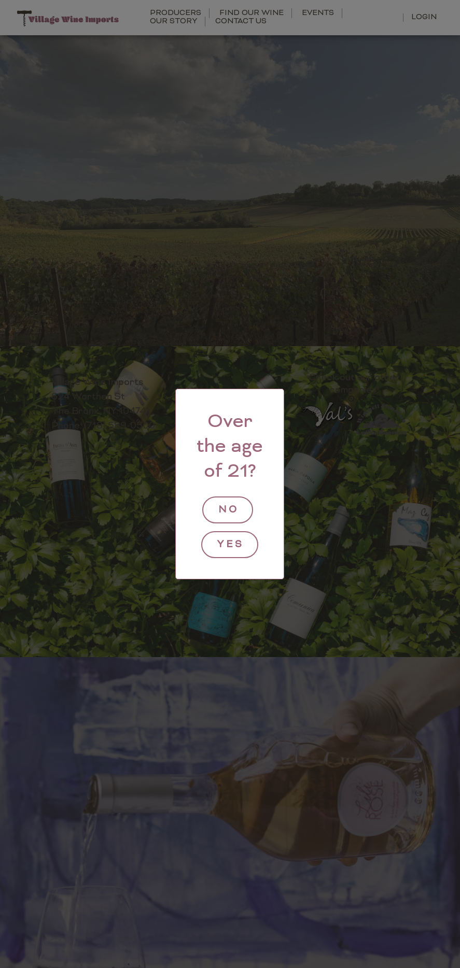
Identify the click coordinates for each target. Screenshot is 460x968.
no (228, 510)
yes (230, 545)
